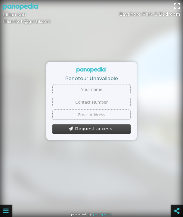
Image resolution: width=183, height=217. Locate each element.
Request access (90, 129)
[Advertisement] (91, 13)
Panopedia (102, 214)
